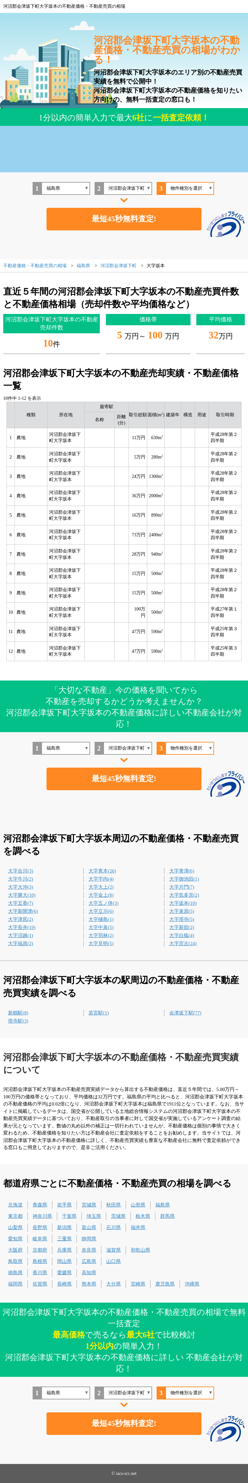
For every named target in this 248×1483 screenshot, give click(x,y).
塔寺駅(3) (18, 1021)
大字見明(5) (101, 943)
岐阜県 (40, 1238)
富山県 (89, 1227)
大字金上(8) (101, 895)
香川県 (40, 1272)
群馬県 (167, 1216)
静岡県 (89, 1238)
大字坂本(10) (183, 903)
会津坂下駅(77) (185, 1012)
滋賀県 (113, 1250)
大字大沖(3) (20, 887)
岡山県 (64, 1261)
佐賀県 (40, 1283)
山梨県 (15, 1227)
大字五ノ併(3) (103, 903)
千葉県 (69, 1216)
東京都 (15, 1216)
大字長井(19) (22, 927)
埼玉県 (94, 1216)
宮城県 (89, 1204)
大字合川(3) (20, 870)
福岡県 (15, 1283)
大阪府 (15, 1250)
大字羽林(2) (101, 935)
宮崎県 (138, 1283)
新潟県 (64, 1227)
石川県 (113, 1227)
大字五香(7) (20, 903)
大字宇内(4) (101, 879)
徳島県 (15, 1272)
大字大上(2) (101, 887)
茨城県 (118, 1216)
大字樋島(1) (101, 919)
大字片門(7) (181, 887)
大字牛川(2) (20, 879)
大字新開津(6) (23, 911)
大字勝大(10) (22, 895)
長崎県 (64, 1283)
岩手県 (64, 1204)
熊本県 (89, 1283)
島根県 (40, 1261)
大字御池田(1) (184, 879)
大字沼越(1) (20, 935)
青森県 (40, 1204)
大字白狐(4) (181, 935)
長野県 (40, 1227)
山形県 (138, 1204)
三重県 (64, 1238)
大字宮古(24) (183, 943)
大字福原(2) (20, 943)
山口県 (113, 1261)
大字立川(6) (101, 911)
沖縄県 (192, 1283)
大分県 (113, 1283)
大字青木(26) (102, 870)
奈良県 (89, 1250)
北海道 (15, 1204)
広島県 (89, 1261)
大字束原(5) (181, 911)
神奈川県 (42, 1216)
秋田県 (113, 1204)
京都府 (40, 1250)
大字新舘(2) (181, 927)
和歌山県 (140, 1250)
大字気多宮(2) (184, 895)
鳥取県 (15, 1261)
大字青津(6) (181, 870)
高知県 (89, 1272)
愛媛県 (64, 1272)
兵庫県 (64, 1250)
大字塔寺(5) (181, 919)
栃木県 (143, 1216)
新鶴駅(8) (18, 1012)
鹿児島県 (165, 1283)
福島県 (162, 1204)
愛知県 (15, 1238)
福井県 (138, 1227)
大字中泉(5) (101, 927)
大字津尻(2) (20, 919)
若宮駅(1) (98, 1012)
